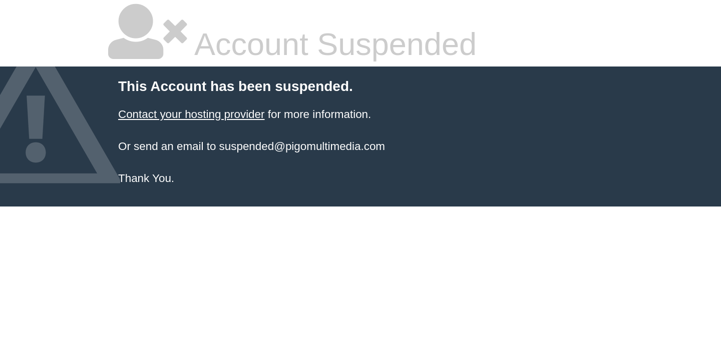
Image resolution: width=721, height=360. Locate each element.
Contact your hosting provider (191, 114)
